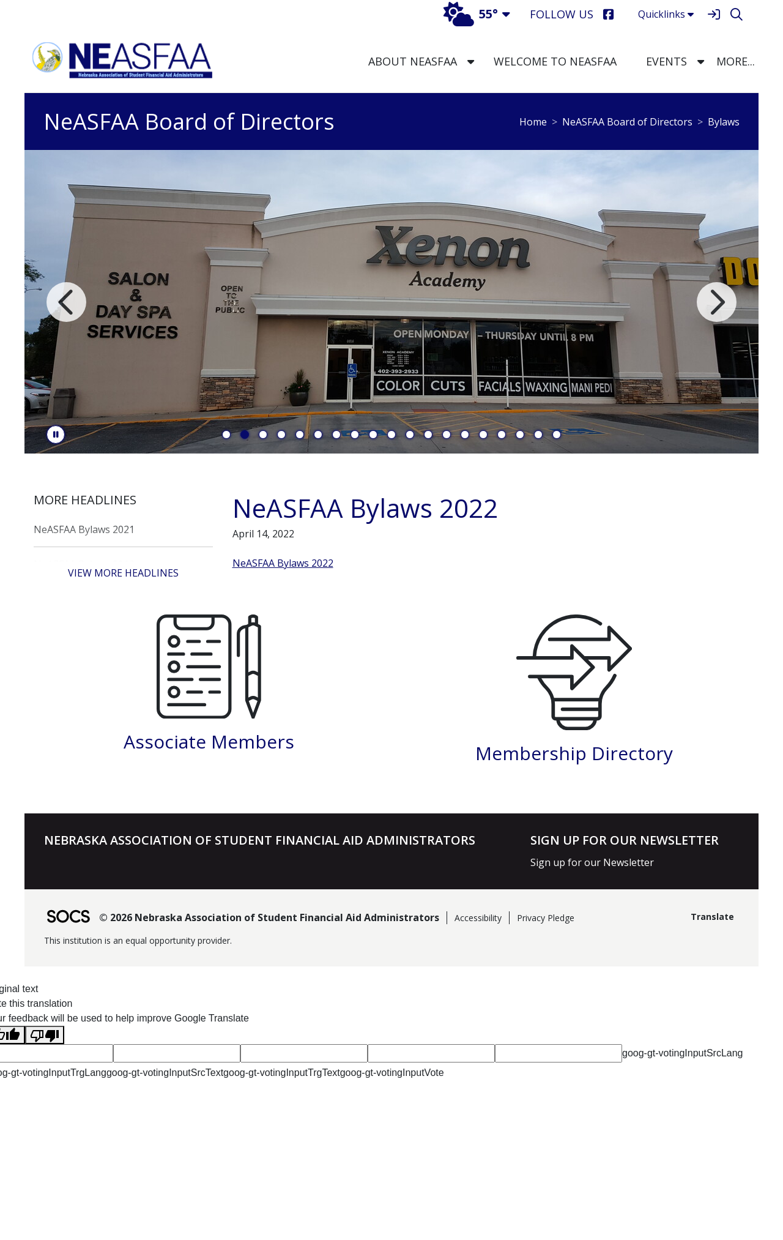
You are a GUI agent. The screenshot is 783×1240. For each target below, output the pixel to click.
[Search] (736, 14)
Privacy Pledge (545, 918)
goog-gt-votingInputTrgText (281, 1072)
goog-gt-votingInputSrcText (164, 1072)
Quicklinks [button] (666, 14)
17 (520, 434)
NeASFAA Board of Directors (627, 122)
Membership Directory (574, 753)
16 (501, 434)
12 (428, 434)
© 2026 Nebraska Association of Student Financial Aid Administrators (269, 917)
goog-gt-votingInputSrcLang (682, 1053)
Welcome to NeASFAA (555, 61)
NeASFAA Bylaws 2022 (282, 563)
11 (410, 434)
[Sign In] (713, 14)
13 (446, 434)
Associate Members (209, 741)
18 (538, 434)
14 (465, 434)
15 (483, 434)
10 (391, 434)
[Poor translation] (44, 1035)
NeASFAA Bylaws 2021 (84, 529)
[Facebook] (608, 14)
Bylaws (724, 122)
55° (470, 14)
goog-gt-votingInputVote (392, 1072)
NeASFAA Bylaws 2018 (84, 564)
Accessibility (478, 918)
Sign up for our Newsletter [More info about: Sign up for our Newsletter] (592, 862)
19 (556, 434)
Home (533, 122)
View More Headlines (123, 573)
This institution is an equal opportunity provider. (138, 940)
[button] (470, 61)
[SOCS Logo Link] (68, 918)
